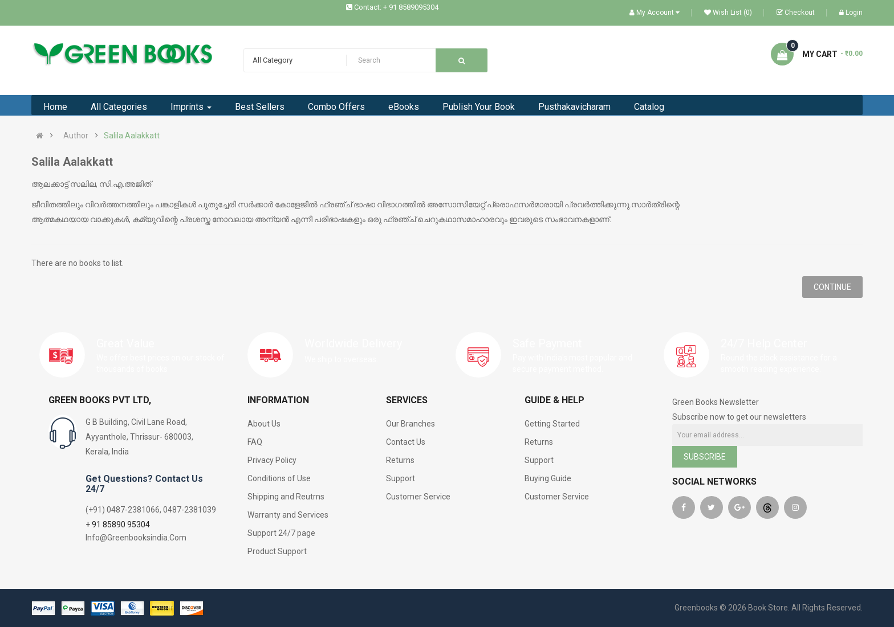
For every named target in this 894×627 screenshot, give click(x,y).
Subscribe (705, 456)
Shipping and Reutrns (285, 496)
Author (75, 136)
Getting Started (552, 423)
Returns (400, 460)
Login (851, 13)
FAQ (254, 441)
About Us (264, 423)
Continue (832, 287)
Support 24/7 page (281, 533)
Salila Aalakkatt (132, 136)
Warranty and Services (287, 514)
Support (400, 478)
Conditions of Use (279, 478)
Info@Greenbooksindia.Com (136, 537)
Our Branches (410, 423)
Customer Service (418, 496)
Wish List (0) (728, 13)
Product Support (277, 551)
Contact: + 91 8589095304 (396, 7)
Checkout (796, 13)
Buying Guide (548, 478)
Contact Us (405, 441)
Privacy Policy (271, 460)
